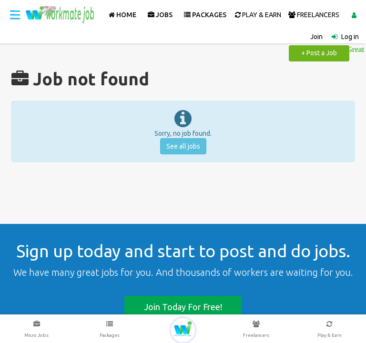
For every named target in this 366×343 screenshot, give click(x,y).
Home (122, 15)
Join (316, 36)
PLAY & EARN (258, 15)
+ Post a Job (319, 53)
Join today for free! (183, 307)
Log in (350, 36)
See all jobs (183, 146)
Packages (205, 15)
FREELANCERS (313, 15)
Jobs (160, 15)
